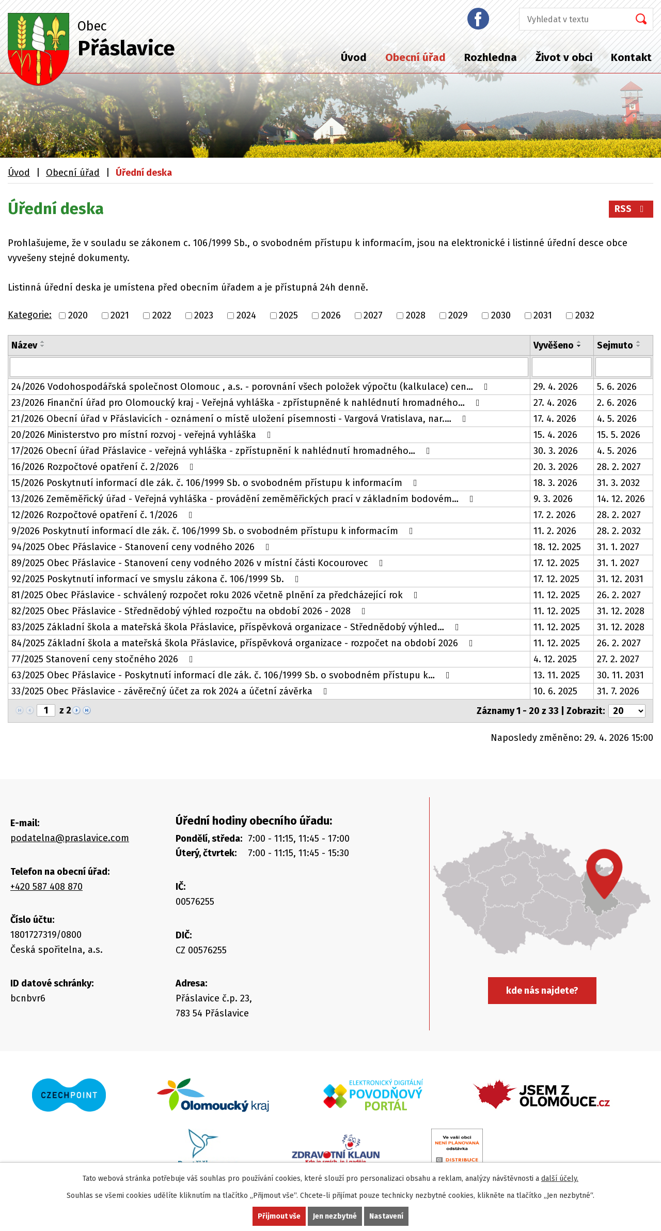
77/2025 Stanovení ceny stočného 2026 (104, 659)
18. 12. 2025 (557, 547)
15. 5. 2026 (618, 434)
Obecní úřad (415, 57)
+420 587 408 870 (46, 886)
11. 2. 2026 (554, 531)
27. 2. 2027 (618, 659)
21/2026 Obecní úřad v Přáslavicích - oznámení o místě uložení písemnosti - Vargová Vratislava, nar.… (240, 418)
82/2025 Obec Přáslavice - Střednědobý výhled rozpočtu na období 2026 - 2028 (190, 611)
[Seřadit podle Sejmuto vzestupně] (638, 342)
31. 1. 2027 (618, 547)
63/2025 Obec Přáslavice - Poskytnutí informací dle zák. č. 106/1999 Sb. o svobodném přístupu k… (232, 675)
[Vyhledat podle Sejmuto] (623, 367)
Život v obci (564, 57)
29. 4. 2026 (555, 386)
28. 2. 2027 (619, 467)
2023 (203, 315)
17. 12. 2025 (556, 563)
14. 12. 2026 (621, 499)
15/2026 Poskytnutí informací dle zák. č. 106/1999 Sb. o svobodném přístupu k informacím (216, 483)
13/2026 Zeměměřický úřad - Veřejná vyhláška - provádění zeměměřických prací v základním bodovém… (244, 499)
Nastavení (386, 1216)
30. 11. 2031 (620, 675)
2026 (331, 315)
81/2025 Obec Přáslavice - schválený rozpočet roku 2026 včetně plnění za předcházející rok (216, 595)
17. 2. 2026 (554, 515)
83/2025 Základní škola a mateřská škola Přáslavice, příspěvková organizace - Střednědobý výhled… (237, 627)
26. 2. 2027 (619, 595)
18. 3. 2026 (555, 483)
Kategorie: (30, 315)
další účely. (559, 1178)
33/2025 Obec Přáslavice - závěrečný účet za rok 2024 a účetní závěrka (171, 691)
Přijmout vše (279, 1216)
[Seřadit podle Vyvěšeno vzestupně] (579, 342)
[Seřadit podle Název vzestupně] (43, 342)
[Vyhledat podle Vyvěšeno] (562, 367)
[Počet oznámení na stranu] (627, 711)
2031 (542, 315)
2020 (78, 315)
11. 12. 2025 (556, 595)
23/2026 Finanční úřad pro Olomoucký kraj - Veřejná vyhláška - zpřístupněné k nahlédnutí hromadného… (247, 402)
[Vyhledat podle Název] (269, 367)
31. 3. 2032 (618, 483)
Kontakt (631, 57)
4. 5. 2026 (617, 418)
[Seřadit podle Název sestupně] (43, 346)
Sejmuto (615, 345)
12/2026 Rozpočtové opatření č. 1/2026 (104, 515)
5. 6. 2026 (617, 386)
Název (24, 345)
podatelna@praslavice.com (69, 838)
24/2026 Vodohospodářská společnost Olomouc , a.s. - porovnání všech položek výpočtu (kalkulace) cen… (251, 386)
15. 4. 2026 (555, 434)
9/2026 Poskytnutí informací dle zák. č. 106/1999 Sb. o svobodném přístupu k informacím (214, 531)
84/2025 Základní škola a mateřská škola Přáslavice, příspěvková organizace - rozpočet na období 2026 (244, 643)
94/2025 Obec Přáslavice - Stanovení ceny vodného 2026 (142, 547)
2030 (501, 315)
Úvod (354, 57)
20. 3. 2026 (555, 467)
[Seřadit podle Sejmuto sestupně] (638, 346)
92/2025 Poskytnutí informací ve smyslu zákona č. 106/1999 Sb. (157, 579)
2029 (458, 315)
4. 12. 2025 (555, 659)
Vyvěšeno (553, 345)
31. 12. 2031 (620, 579)
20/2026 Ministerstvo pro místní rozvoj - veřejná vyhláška (143, 434)
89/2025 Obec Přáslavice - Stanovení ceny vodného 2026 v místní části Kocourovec (199, 563)
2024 (246, 315)
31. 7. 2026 (618, 691)
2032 (584, 315)
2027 (373, 315)
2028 (416, 315)
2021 (120, 315)
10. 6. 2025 (555, 691)
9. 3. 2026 (553, 499)
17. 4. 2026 (554, 418)
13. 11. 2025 (556, 675)
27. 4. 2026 (555, 402)
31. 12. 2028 (620, 611)
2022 (161, 315)
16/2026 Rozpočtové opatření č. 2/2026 (104, 467)
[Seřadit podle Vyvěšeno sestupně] (579, 346)
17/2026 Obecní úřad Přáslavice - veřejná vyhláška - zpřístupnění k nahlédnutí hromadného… (222, 451)
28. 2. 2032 (619, 531)
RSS (631, 209)
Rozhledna (490, 57)
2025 (288, 315)
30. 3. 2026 (555, 451)
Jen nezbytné (335, 1216)
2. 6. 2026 (617, 402)
